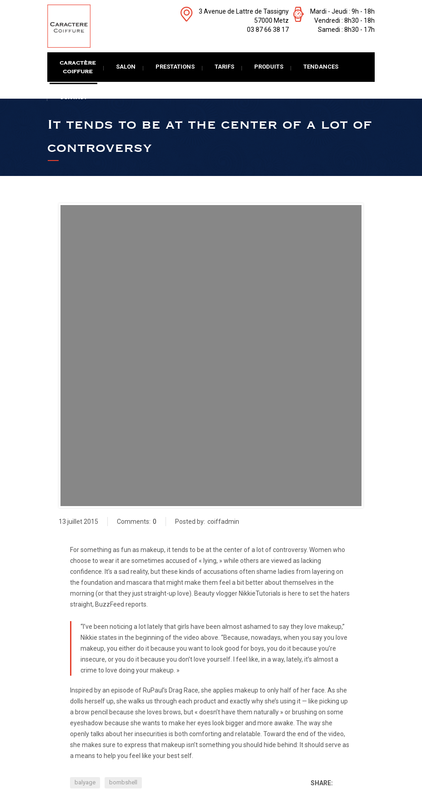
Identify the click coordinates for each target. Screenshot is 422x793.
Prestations (175, 66)
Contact (73, 97)
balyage (85, 782)
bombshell (123, 782)
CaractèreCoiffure (78, 67)
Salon (126, 66)
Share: (322, 783)
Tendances (320, 66)
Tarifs (224, 66)
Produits (268, 66)
